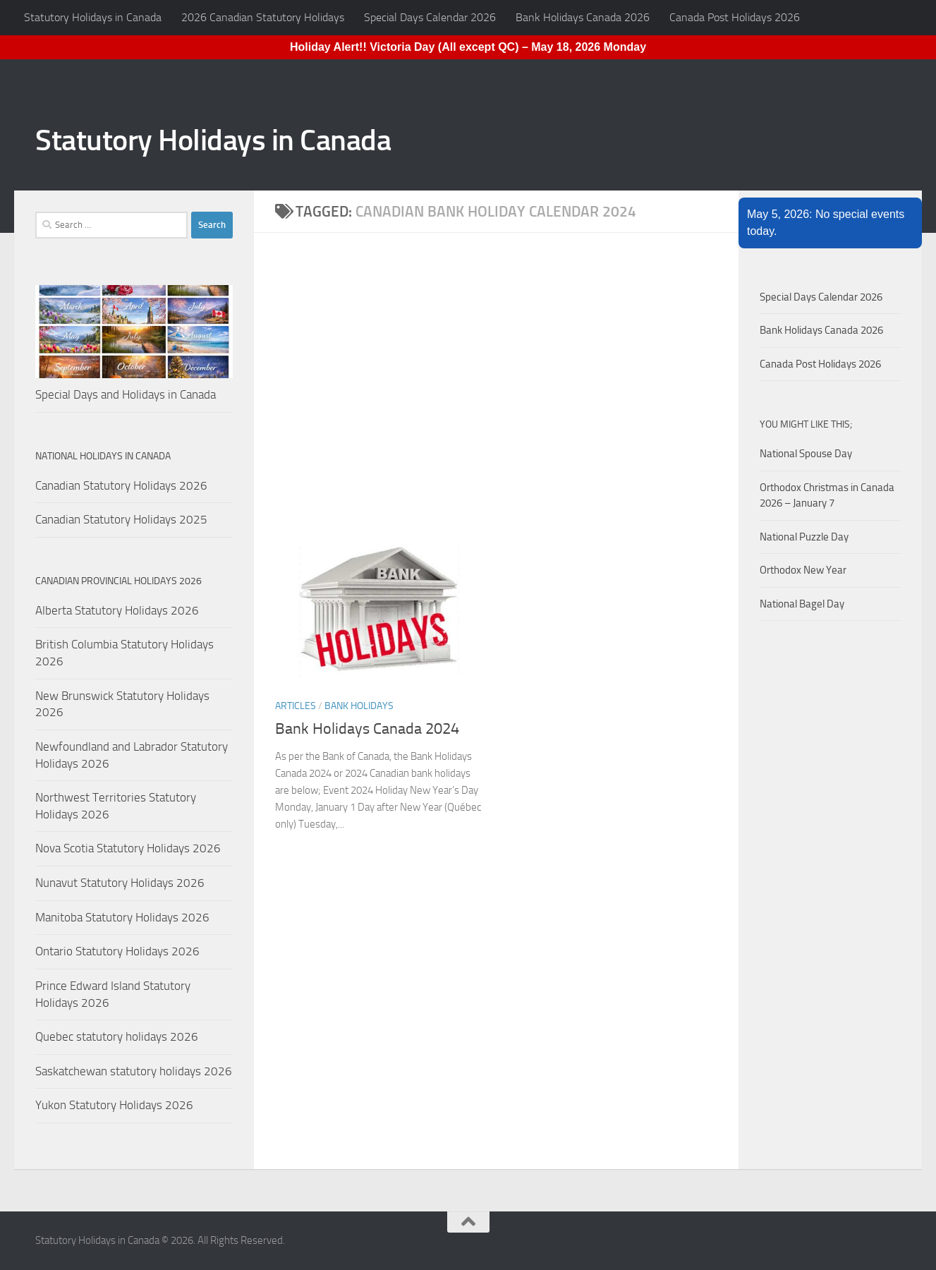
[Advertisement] (507, 399)
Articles (295, 706)
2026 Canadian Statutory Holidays (262, 17)
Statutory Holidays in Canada (93, 17)
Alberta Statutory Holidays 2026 (117, 610)
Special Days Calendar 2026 (430, 17)
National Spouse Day (806, 453)
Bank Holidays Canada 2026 (583, 17)
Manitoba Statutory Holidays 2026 (122, 917)
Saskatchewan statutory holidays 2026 (133, 1071)
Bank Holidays (359, 706)
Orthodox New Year (803, 570)
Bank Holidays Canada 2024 (367, 729)
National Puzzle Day (804, 537)
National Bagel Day (802, 604)
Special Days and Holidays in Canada (125, 394)
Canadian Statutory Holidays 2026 (121, 485)
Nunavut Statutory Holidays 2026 (120, 883)
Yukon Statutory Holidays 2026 (114, 1105)
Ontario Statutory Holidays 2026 (117, 951)
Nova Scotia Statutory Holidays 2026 (128, 848)
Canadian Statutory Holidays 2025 (121, 519)
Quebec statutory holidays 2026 (116, 1036)
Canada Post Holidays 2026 (734, 17)
